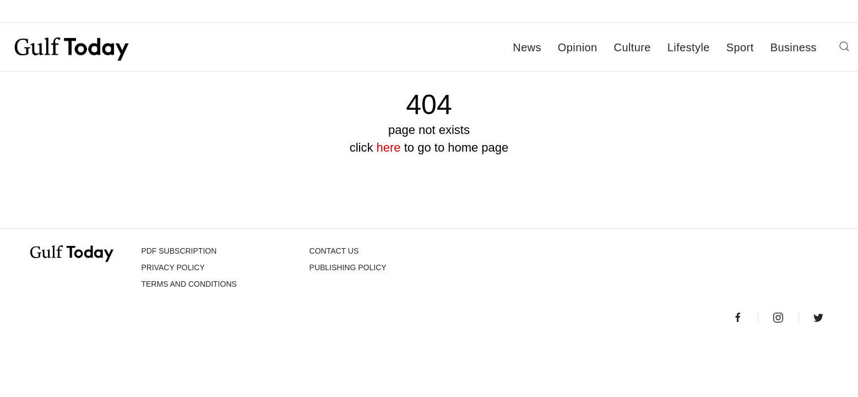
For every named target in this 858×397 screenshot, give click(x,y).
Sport (740, 47)
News (527, 47)
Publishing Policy (348, 267)
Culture (632, 47)
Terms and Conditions (188, 284)
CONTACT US (334, 250)
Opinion (578, 47)
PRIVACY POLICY (172, 267)
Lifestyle (688, 47)
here (389, 147)
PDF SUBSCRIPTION (178, 250)
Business (793, 47)
